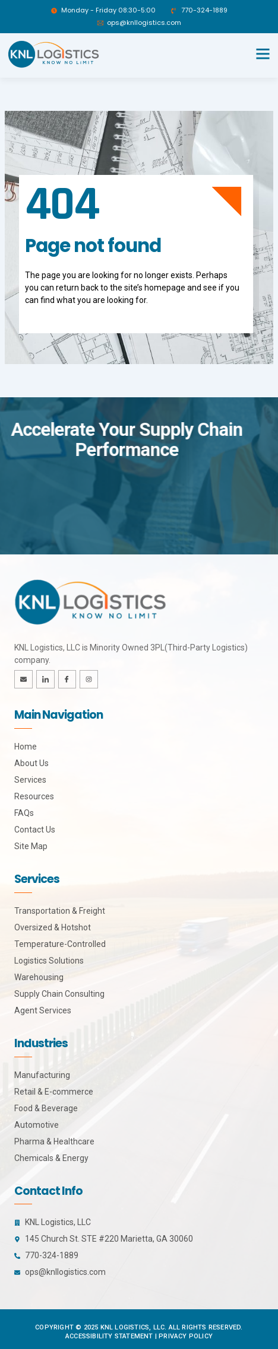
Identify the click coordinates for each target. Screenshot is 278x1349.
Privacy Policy (186, 1336)
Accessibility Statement (109, 1336)
